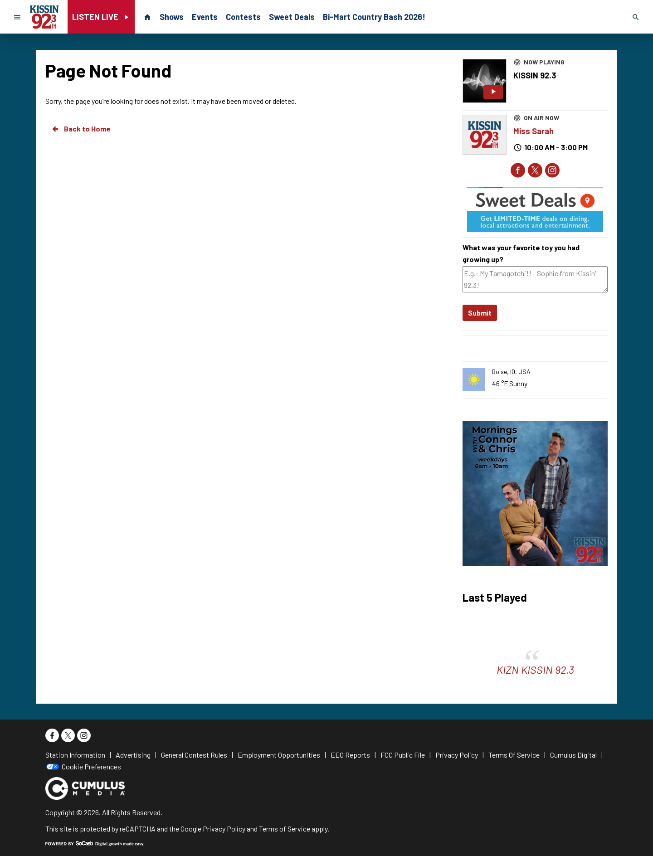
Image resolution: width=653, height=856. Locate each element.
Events (205, 17)
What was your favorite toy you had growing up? (521, 253)
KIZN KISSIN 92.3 (535, 669)
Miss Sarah (533, 131)
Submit (480, 312)
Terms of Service (284, 828)
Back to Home (81, 128)
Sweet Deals (292, 17)
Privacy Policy (224, 828)
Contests (243, 17)
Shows (172, 17)
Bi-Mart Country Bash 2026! (374, 17)
